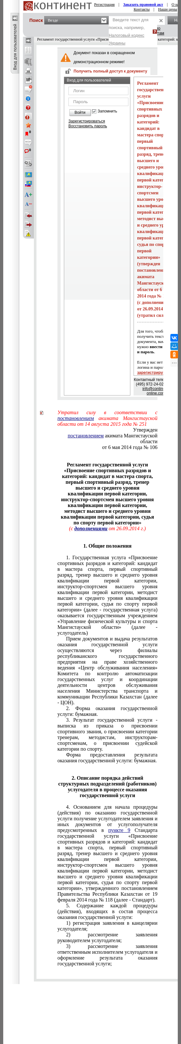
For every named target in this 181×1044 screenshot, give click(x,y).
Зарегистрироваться (86, 121)
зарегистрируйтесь (155, 372)
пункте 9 (119, 830)
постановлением (75, 418)
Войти (80, 112)
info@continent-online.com (155, 390)
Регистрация (104, 4)
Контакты (142, 9)
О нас (176, 4)
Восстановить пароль (87, 126)
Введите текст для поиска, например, (128, 31)
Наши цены (167, 9)
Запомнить (107, 111)
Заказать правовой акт (143, 4)
